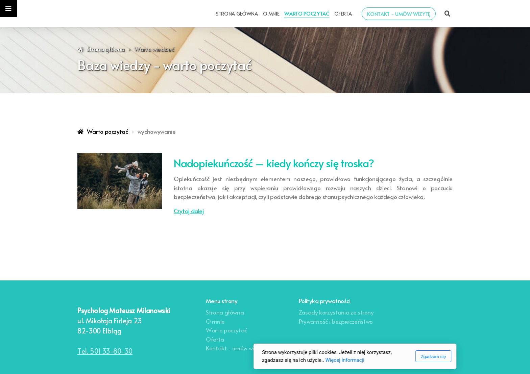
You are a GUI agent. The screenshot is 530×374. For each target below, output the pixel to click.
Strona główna (106, 49)
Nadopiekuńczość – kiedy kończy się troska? (274, 162)
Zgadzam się (343, 356)
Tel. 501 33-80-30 (104, 351)
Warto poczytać (107, 131)
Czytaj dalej (189, 211)
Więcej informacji (254, 360)
